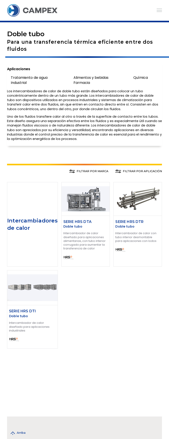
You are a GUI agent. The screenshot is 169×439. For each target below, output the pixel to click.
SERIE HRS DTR (129, 222)
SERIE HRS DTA (77, 222)
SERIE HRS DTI (22, 311)
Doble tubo (72, 226)
